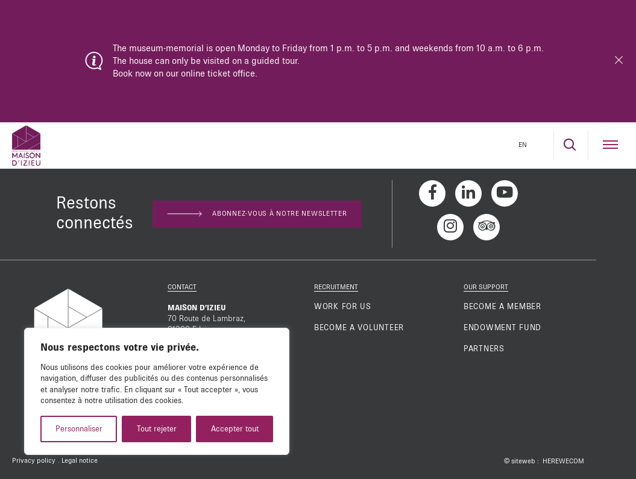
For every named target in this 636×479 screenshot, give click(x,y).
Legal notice (79, 461)
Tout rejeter (157, 429)
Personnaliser (78, 429)
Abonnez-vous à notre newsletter (257, 214)
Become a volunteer (359, 328)
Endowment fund (502, 328)
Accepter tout (235, 429)
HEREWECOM (563, 461)
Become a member (502, 306)
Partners (484, 349)
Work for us (342, 306)
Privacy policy (33, 461)
